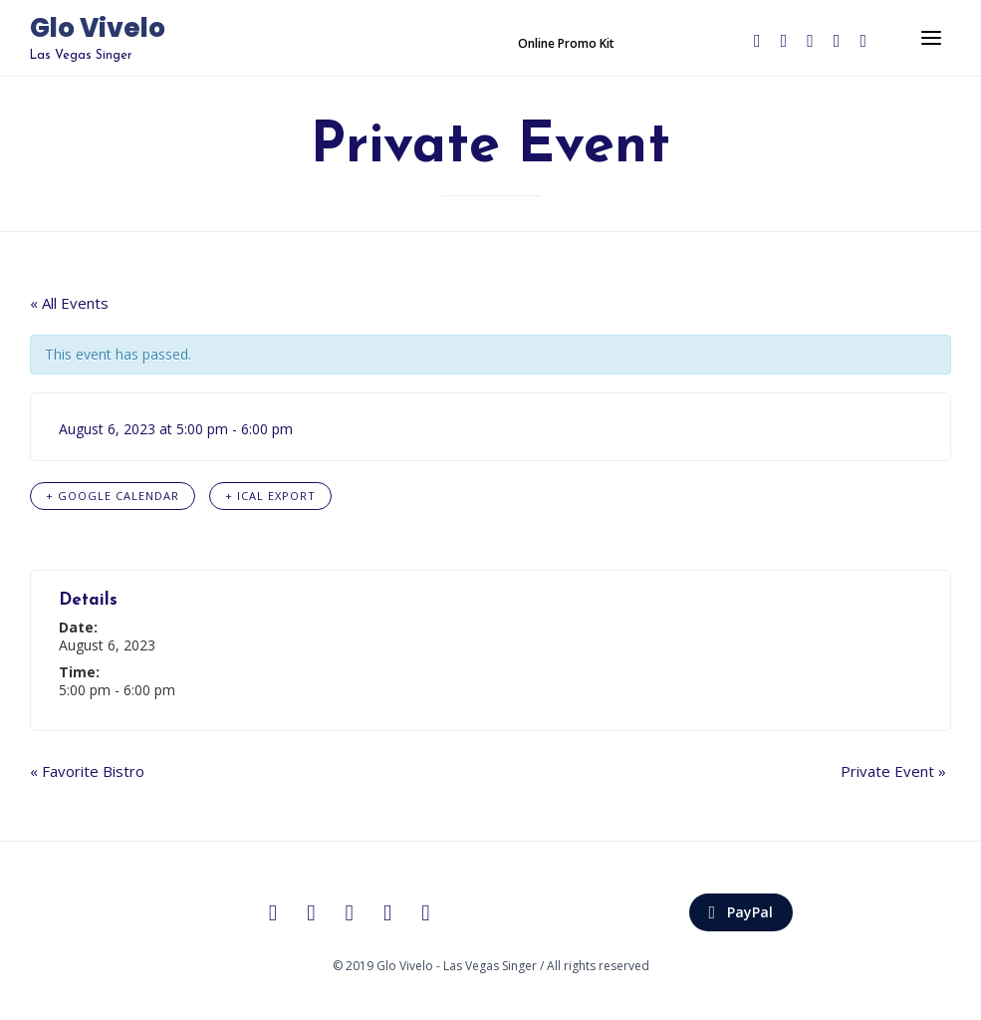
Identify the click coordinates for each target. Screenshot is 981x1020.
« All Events (69, 303)
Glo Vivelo (97, 29)
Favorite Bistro (87, 771)
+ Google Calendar (112, 495)
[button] (566, 44)
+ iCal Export (270, 495)
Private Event (893, 771)
